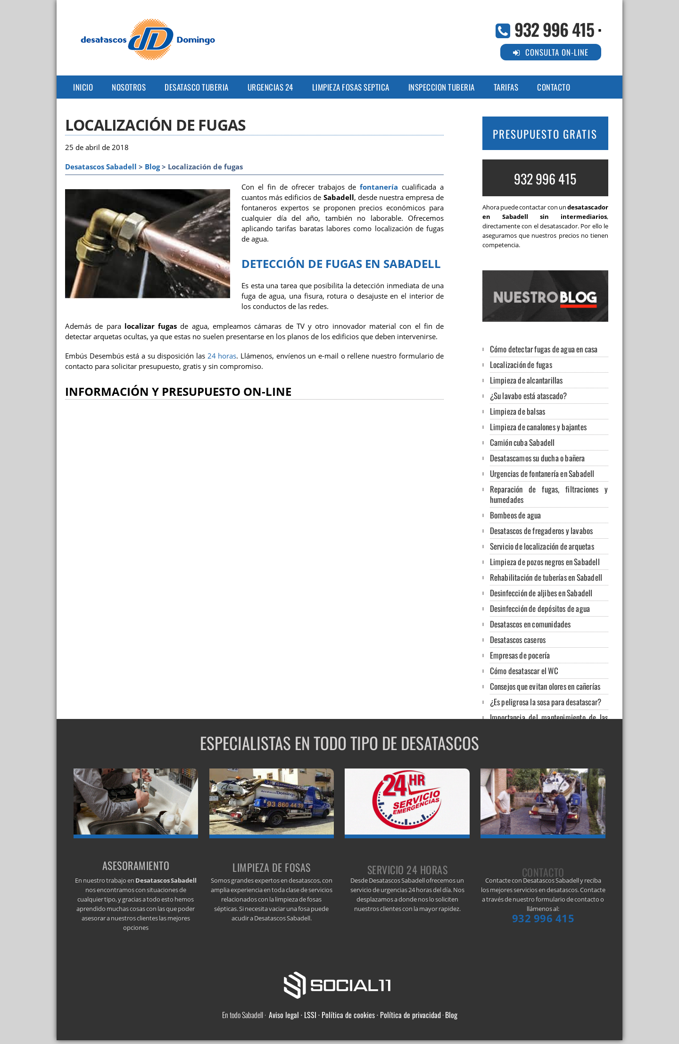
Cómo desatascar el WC (524, 671)
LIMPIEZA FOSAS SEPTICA (350, 87)
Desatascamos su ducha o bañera (537, 458)
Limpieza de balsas (518, 411)
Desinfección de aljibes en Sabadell (541, 593)
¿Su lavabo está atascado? (528, 395)
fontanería (379, 187)
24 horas (222, 355)
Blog (152, 166)
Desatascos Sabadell (101, 166)
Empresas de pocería (520, 655)
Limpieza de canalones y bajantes (538, 427)
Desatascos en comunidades (530, 624)
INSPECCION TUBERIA (441, 87)
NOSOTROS (129, 87)
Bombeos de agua (515, 515)
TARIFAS (506, 87)
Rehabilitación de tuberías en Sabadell (546, 577)
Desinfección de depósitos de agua (540, 608)
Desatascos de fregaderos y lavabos (541, 530)
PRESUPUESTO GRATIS (545, 134)
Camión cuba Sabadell (522, 442)
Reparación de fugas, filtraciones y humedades (549, 494)
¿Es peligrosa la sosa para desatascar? (546, 702)
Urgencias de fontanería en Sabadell (542, 473)
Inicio (83, 87)
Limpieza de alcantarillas (526, 380)
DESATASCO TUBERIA (197, 87)
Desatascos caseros (518, 639)
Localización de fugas (521, 364)
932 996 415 (554, 29)
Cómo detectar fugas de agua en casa (544, 349)
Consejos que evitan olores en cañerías (545, 686)
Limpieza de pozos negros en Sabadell (545, 562)
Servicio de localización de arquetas (542, 546)
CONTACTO (553, 87)
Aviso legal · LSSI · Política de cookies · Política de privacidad (355, 1014)
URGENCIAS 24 (270, 87)
